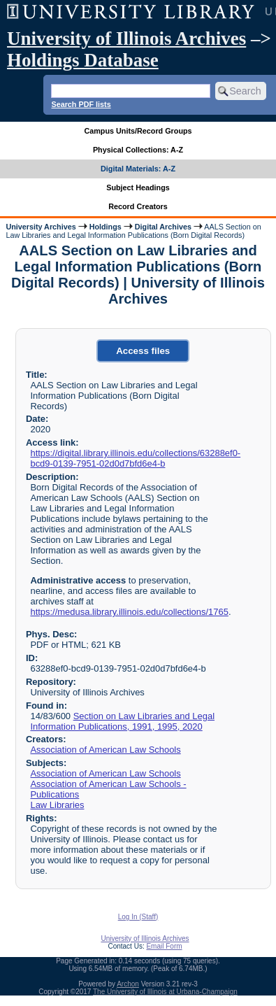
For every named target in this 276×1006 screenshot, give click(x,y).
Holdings (105, 226)
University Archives (40, 226)
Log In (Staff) (138, 917)
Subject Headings (138, 187)
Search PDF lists (80, 104)
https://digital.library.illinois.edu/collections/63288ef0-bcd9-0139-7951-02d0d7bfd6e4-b (135, 458)
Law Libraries (57, 805)
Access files (143, 351)
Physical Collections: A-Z (138, 150)
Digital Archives (163, 226)
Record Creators (138, 206)
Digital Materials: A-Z (138, 168)
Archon (128, 984)
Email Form (164, 946)
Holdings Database (83, 60)
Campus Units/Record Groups (137, 131)
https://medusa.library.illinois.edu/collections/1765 (129, 612)
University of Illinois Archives (126, 38)
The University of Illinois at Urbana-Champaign (165, 992)
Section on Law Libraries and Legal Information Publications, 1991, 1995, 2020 (122, 721)
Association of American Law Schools (105, 749)
